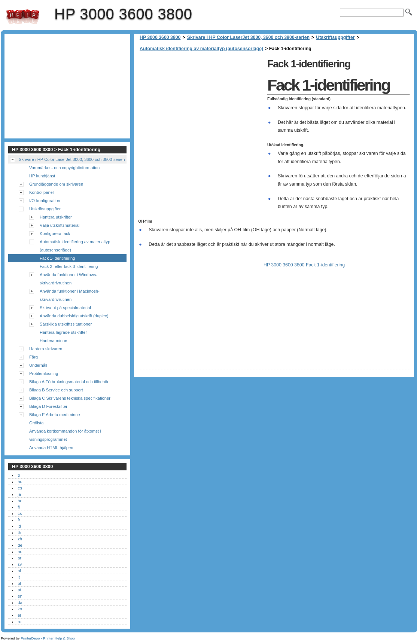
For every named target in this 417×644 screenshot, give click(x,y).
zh (20, 539)
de (20, 545)
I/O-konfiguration (44, 200)
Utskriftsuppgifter (335, 37)
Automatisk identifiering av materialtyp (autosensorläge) (201, 48)
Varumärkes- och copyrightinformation (64, 167)
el (19, 615)
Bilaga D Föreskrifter (48, 406)
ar (19, 558)
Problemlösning (43, 373)
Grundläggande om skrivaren (56, 184)
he (20, 500)
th (19, 532)
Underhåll (38, 365)
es (20, 488)
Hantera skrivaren (45, 349)
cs (20, 513)
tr (19, 475)
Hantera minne (53, 340)
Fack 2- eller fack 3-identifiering (69, 266)
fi (19, 507)
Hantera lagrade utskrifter (63, 332)
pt (19, 589)
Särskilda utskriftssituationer (66, 324)
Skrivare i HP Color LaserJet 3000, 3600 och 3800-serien (248, 37)
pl (19, 583)
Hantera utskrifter (56, 217)
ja (19, 494)
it (19, 577)
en (20, 596)
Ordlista (36, 423)
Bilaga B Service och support (56, 390)
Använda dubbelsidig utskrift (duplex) (74, 316)
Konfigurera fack (55, 233)
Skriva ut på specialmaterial (65, 307)
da (20, 602)
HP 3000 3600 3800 (22, 16)
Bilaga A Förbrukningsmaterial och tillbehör (69, 381)
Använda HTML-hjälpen (51, 447)
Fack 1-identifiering (57, 258)
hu (20, 481)
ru (19, 621)
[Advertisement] (201, 108)
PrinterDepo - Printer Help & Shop (48, 638)
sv (20, 564)
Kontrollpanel (41, 192)
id (19, 526)
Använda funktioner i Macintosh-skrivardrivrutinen (70, 295)
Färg (33, 357)
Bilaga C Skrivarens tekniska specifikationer (69, 398)
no (20, 551)
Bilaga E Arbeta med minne (54, 414)
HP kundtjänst (42, 176)
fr (19, 520)
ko (20, 609)
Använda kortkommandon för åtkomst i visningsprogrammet (65, 435)
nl (19, 570)
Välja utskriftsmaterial (59, 225)
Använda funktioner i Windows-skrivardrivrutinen (68, 278)
